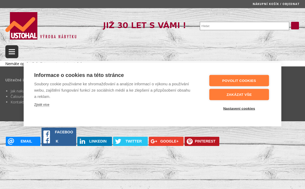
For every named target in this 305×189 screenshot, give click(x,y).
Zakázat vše (239, 94)
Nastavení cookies (239, 108)
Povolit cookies (239, 80)
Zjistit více (41, 104)
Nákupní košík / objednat (276, 4)
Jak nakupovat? (23, 90)
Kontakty (18, 101)
